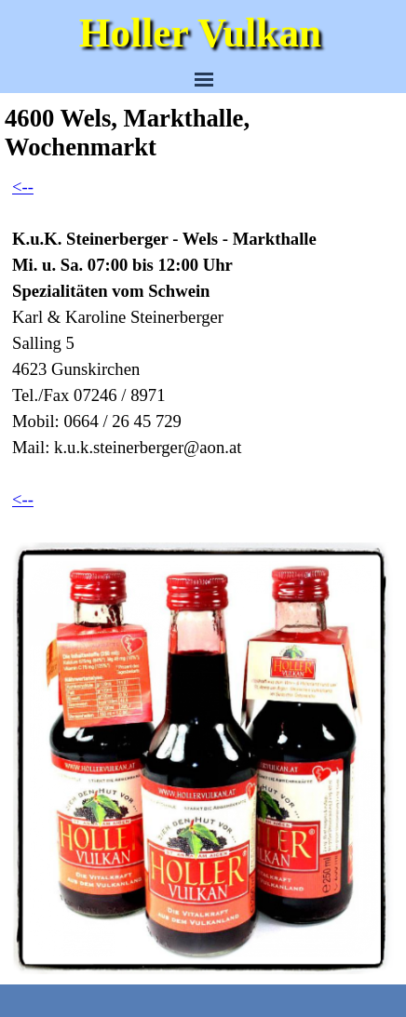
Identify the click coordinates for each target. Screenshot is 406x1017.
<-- (23, 186)
